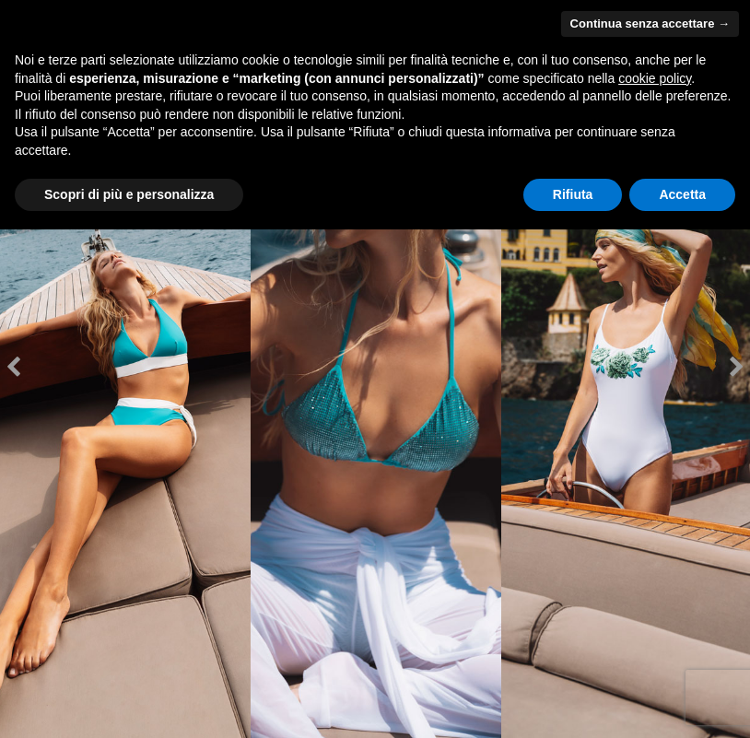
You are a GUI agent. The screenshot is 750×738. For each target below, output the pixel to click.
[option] (125, 369)
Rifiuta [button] (573, 194)
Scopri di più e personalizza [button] (129, 194)
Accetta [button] (682, 194)
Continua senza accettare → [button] (650, 23)
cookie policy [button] (654, 78)
